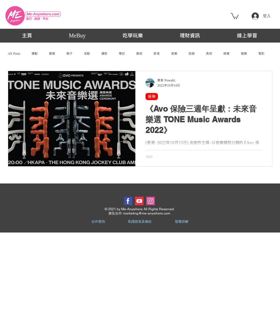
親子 (69, 53)
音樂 (174, 53)
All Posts (14, 53)
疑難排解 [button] (182, 222)
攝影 (104, 53)
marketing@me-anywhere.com (146, 213)
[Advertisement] (140, 272)
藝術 (139, 53)
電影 (261, 53)
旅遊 (192, 53)
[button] (235, 15)
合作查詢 (98, 222)
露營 (52, 53)
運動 (35, 53)
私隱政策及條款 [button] (140, 222)
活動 (87, 53)
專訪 (122, 53)
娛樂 (226, 53)
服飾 (244, 53)
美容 (209, 53)
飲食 (157, 53)
